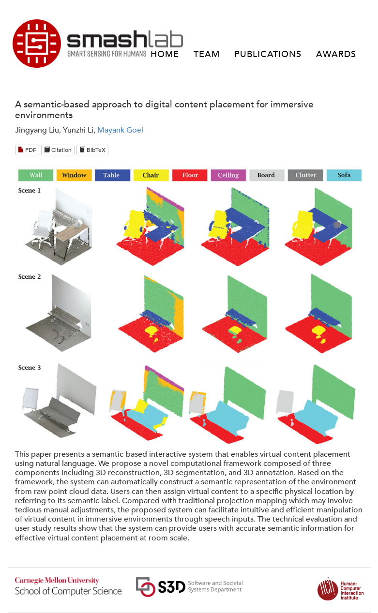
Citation (58, 150)
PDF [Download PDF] (27, 150)
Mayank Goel (120, 130)
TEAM (207, 54)
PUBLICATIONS (268, 54)
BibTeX (92, 150)
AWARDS (336, 54)
